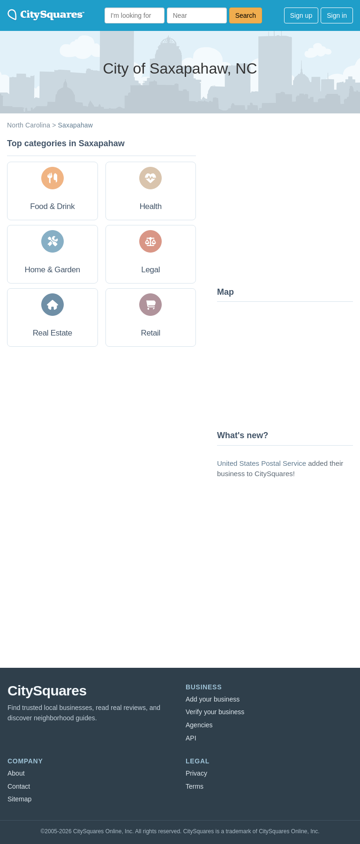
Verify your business (215, 712)
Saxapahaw (75, 125)
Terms (194, 786)
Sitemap (19, 799)
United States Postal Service (261, 463)
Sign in (337, 15)
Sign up (301, 15)
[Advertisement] (287, 208)
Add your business (213, 699)
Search (245, 15)
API (191, 738)
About (16, 773)
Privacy (196, 773)
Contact (19, 786)
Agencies (199, 725)
